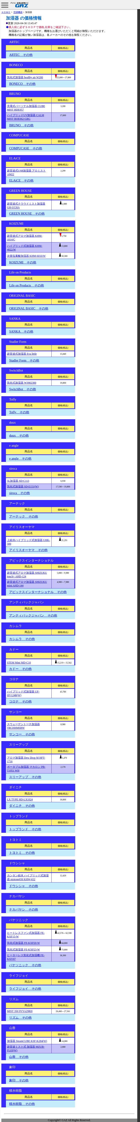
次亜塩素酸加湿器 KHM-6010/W (26, 256)
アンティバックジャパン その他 (33, 615)
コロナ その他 (20, 701)
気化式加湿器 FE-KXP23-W (23, 949)
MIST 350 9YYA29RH (19, 1011)
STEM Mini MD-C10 (19, 662)
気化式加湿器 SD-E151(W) (23, 486)
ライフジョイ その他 (25, 988)
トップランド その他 (25, 829)
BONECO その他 (22, 84)
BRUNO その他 (21, 125)
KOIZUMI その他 (22, 262)
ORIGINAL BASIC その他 (28, 308)
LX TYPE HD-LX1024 (20, 799)
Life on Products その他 (26, 285)
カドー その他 (20, 669)
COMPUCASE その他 (25, 148)
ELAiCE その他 (21, 180)
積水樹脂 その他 (22, 1104)
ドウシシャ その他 (23, 886)
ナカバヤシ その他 (23, 909)
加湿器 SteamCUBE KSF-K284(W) (27, 1041)
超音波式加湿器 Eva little (22, 353)
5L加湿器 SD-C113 (18, 480)
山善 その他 (18, 1057)
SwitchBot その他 (22, 389)
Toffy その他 (19, 412)
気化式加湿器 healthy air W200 (25, 77)
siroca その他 (19, 493)
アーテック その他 (23, 516)
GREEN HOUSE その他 (27, 213)
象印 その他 (18, 1080)
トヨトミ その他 (22, 852)
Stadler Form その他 (24, 360)
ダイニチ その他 (22, 805)
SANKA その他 (21, 331)
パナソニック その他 (25, 965)
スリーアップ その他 (25, 777)
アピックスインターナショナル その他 (37, 592)
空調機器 (17, 12)
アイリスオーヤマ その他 (28, 550)
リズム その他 (20, 1017)
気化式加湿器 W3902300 (21, 382)
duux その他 (18, 435)
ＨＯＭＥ (5, 12)
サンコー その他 (22, 734)
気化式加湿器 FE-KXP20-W (23, 943)
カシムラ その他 (22, 639)
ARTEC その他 (20, 55)
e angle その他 (20, 458)
